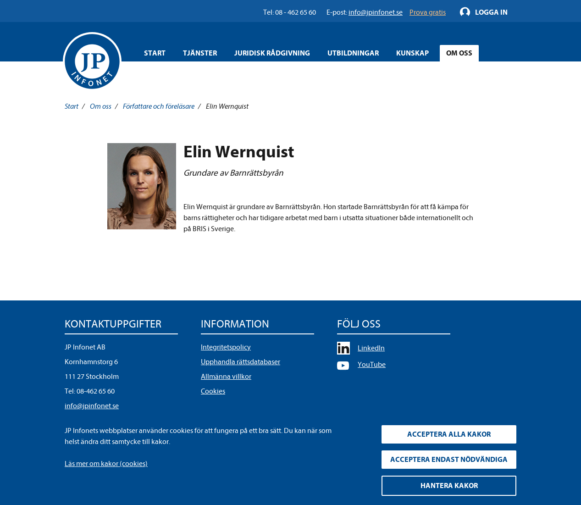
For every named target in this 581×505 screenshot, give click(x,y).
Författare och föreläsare (158, 106)
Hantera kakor (449, 486)
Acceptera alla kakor (449, 434)
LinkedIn (371, 348)
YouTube (372, 365)
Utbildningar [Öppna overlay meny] (353, 53)
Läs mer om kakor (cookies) (106, 464)
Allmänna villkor (226, 376)
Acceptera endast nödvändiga (449, 459)
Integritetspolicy (226, 347)
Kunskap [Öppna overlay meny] (412, 53)
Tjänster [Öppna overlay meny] (200, 53)
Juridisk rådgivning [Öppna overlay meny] (272, 53)
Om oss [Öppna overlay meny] (459, 53)
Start (155, 53)
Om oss (100, 106)
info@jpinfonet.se (92, 406)
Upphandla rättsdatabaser (240, 362)
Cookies (213, 391)
